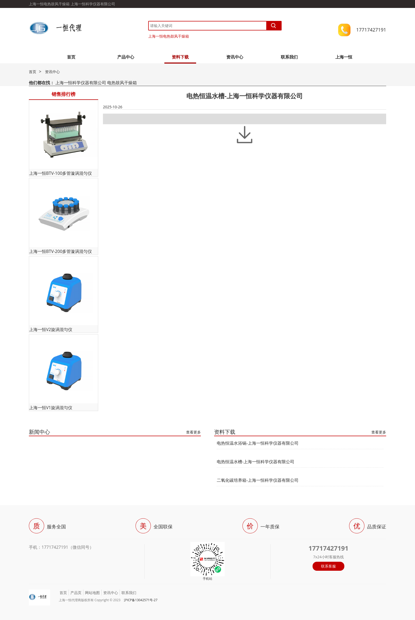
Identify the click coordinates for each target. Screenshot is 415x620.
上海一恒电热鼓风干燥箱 (168, 36)
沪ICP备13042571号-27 (140, 600)
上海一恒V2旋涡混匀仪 (50, 329)
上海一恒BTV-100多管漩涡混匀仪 (60, 173)
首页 (71, 57)
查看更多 (193, 432)
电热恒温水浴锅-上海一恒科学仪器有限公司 (258, 443)
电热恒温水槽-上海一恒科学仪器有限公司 (255, 462)
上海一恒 (343, 57)
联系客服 (328, 566)
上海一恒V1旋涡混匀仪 (50, 408)
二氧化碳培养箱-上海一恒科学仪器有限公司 (258, 480)
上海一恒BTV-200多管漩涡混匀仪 (60, 251)
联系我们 (289, 57)
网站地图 (92, 592)
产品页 (76, 592)
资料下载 (180, 57)
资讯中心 (234, 57)
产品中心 (125, 57)
